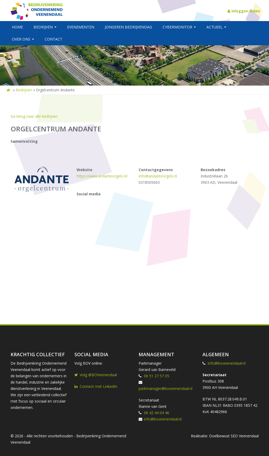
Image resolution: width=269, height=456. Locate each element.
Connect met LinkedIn (95, 386)
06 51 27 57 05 (156, 375)
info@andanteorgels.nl (158, 176)
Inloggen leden (244, 10)
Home (17, 26)
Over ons (23, 39)
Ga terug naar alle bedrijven (34, 116)
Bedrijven (45, 26)
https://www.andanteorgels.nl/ (102, 176)
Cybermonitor (179, 26)
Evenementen (80, 26)
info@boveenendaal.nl (163, 419)
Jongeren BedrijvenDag (128, 26)
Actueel (216, 26)
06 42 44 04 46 (156, 412)
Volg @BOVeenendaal (95, 374)
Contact (53, 39)
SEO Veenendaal (245, 435)
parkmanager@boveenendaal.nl (165, 388)
